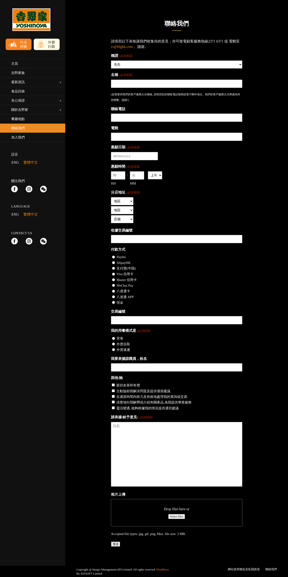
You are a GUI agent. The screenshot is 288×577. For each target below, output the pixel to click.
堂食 (120, 338)
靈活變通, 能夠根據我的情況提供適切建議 (147, 408)
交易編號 (118, 311)
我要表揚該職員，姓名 (129, 359)
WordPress (162, 569)
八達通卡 (123, 291)
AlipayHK (124, 263)
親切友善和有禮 (128, 385)
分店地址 (125, 192)
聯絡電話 (118, 109)
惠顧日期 (125, 147)
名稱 (122, 75)
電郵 (114, 128)
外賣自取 (123, 344)
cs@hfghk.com (122, 47)
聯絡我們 (271, 569)
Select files (176, 516)
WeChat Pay (125, 285)
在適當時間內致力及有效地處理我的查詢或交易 (151, 397)
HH (113, 183)
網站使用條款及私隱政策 (244, 569)
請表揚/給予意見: (132, 417)
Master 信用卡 (127, 280)
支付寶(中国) (126, 268)
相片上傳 (118, 494)
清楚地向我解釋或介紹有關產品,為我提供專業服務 (153, 402)
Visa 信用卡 (125, 274)
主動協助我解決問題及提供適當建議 (143, 391)
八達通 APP (125, 297)
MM (133, 183)
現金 (120, 302)
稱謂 (122, 56)
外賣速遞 (123, 350)
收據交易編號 (122, 230)
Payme (121, 257)
